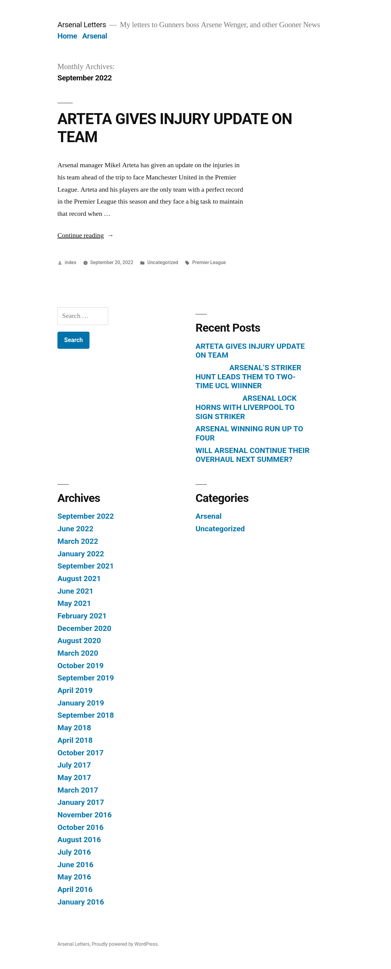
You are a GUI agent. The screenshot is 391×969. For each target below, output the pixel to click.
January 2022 (80, 553)
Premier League (209, 262)
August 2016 (79, 839)
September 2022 (85, 516)
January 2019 (80, 702)
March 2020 (77, 653)
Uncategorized (162, 262)
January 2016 (80, 901)
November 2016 (84, 814)
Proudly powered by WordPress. (125, 944)
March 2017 (77, 790)
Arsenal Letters (81, 24)
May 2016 (74, 876)
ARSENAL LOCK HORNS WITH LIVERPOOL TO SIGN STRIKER (246, 407)
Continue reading (85, 235)
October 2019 (80, 665)
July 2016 (74, 852)
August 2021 (79, 578)
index (70, 262)
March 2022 (77, 541)
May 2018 (74, 727)
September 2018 (85, 715)
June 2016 (75, 864)
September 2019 (85, 677)
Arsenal (94, 35)
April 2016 (75, 889)
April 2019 (75, 690)
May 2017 (74, 777)
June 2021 (75, 591)
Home (67, 35)
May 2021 (74, 603)
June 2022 (75, 528)
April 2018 (75, 740)
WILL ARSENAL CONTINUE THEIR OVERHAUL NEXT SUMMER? (252, 455)
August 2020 (79, 640)
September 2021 (85, 566)
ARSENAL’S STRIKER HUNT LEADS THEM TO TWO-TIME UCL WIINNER (248, 376)
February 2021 (82, 615)
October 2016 (80, 827)
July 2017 (74, 765)
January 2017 (80, 802)
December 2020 (84, 628)
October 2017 (80, 752)
